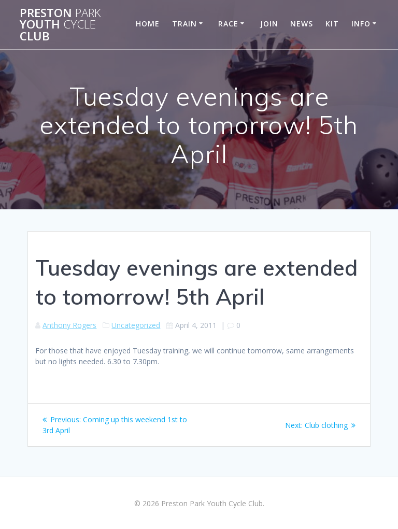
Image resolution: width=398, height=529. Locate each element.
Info (361, 23)
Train (184, 23)
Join (269, 23)
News (301, 23)
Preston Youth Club (60, 24)
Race (228, 23)
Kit (332, 23)
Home (148, 23)
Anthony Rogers (69, 325)
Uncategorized (135, 325)
